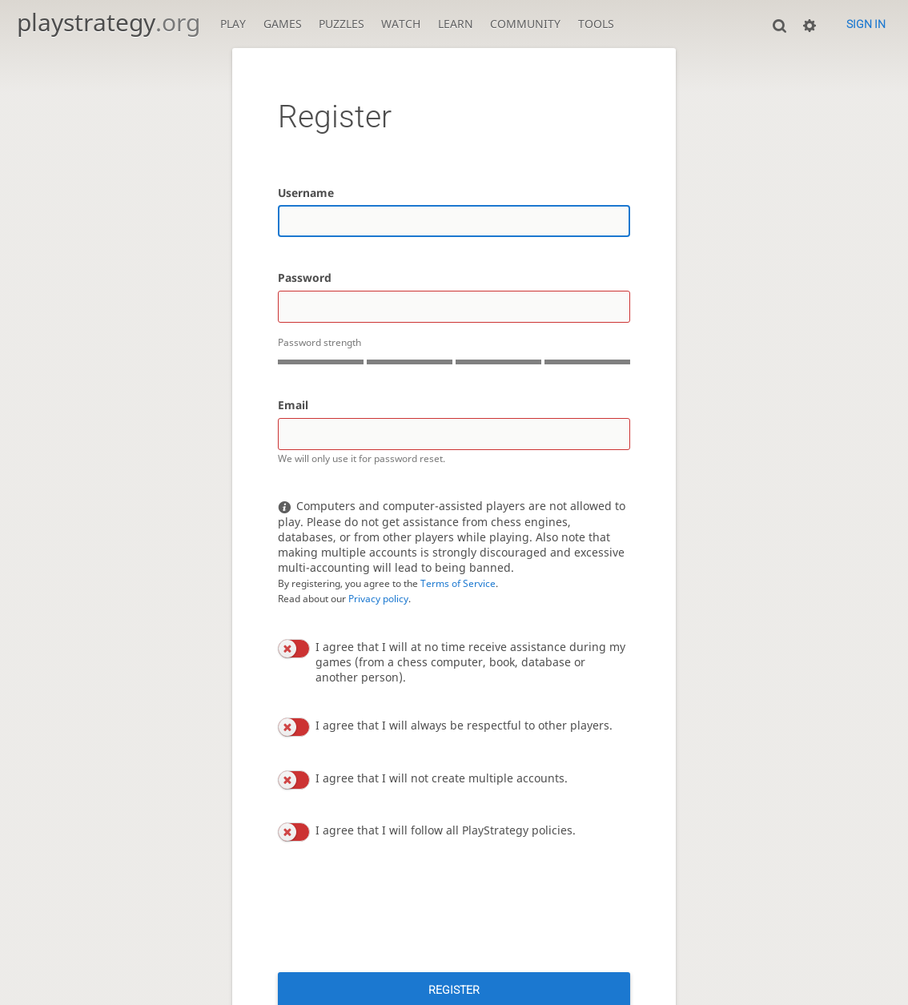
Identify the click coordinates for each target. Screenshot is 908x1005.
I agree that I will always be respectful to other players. (464, 725)
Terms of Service (458, 583)
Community (525, 23)
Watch (400, 23)
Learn (455, 23)
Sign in (866, 24)
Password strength (319, 342)
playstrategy (108, 22)
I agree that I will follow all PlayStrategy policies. (445, 830)
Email (293, 404)
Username (306, 192)
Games (282, 23)
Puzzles (341, 23)
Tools (596, 23)
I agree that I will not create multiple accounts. (441, 778)
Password (304, 277)
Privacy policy (378, 598)
